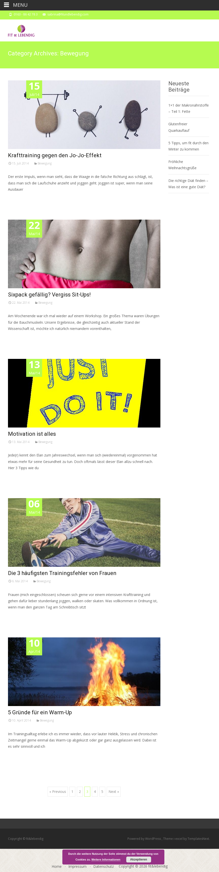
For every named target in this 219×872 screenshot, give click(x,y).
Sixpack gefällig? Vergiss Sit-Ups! (49, 294)
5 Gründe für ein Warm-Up (40, 712)
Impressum (77, 866)
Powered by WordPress (144, 839)
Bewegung (45, 163)
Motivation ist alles (32, 434)
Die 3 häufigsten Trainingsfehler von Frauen (62, 573)
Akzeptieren (138, 859)
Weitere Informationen (106, 859)
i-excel (178, 839)
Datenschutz (103, 866)
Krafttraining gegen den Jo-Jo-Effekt (55, 155)
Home (57, 866)
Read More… (19, 198)
